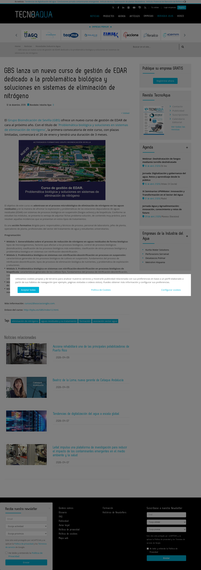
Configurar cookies (171, 289)
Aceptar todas (28, 289)
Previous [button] (16, 35)
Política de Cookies (101, 289)
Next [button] (184, 35)
